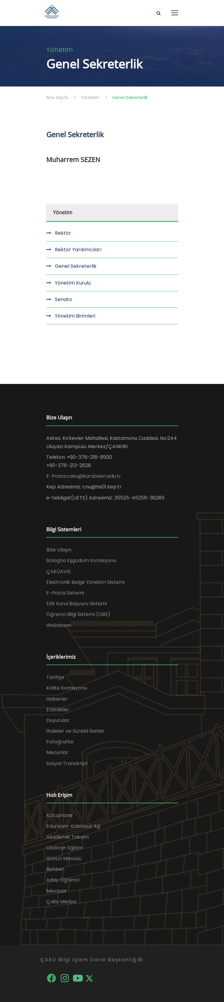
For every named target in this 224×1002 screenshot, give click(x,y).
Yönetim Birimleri (75, 315)
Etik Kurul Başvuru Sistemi (76, 603)
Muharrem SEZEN (73, 159)
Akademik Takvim (67, 837)
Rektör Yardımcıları (78, 249)
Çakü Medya (61, 901)
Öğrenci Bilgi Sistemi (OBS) (78, 614)
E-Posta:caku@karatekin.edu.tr (83, 476)
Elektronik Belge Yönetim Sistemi (85, 582)
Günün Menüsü (64, 858)
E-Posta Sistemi (65, 592)
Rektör (63, 233)
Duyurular (58, 720)
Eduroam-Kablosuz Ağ (73, 826)
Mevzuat (56, 890)
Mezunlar (57, 752)
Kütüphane (59, 815)
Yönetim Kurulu (73, 282)
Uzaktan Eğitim (64, 847)
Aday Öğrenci (62, 879)
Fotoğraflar (60, 741)
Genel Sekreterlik (76, 266)
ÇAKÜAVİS (58, 571)
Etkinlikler (57, 709)
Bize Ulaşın (58, 549)
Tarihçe (55, 677)
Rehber (55, 869)
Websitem (58, 625)
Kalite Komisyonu (66, 687)
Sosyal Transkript (67, 763)
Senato (63, 299)
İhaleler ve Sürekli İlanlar (75, 731)
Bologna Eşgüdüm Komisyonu (81, 560)
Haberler (57, 698)
